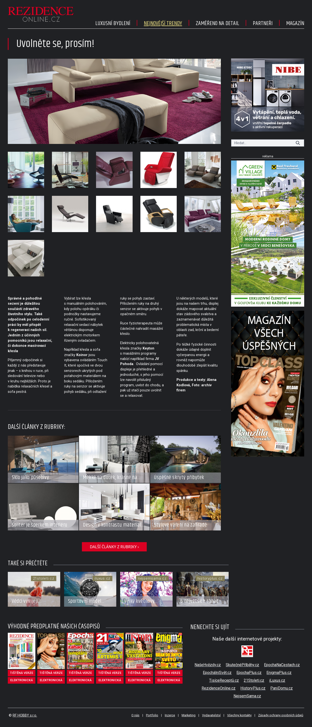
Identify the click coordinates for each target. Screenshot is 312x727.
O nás (135, 715)
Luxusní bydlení (112, 23)
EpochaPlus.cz (249, 672)
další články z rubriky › (114, 546)
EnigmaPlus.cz (279, 672)
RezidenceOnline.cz (218, 688)
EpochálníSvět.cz (217, 672)
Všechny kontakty (239, 715)
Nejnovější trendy (163, 23)
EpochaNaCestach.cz (282, 664)
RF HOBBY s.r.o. (25, 715)
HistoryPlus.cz (252, 688)
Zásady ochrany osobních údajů (280, 715)
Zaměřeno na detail (217, 23)
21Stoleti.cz (254, 680)
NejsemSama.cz (247, 696)
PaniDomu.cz (281, 688)
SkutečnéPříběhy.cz (242, 664)
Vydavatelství (211, 715)
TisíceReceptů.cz (224, 680)
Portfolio (152, 715)
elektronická (21, 680)
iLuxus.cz (277, 680)
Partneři (263, 23)
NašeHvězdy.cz (208, 664)
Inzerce (170, 715)
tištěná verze (21, 673)
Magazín (295, 23)
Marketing (188, 715)
